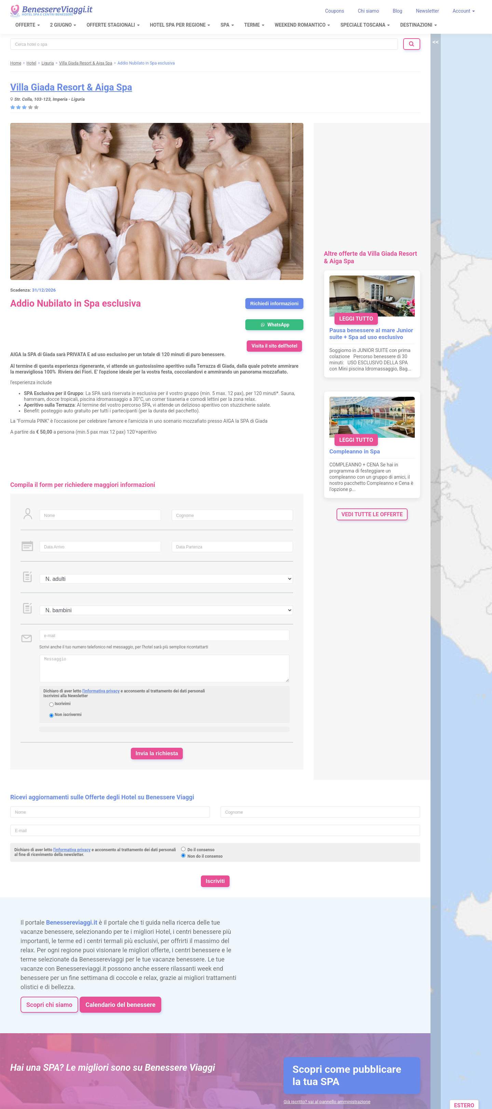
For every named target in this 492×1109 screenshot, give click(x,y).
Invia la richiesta (157, 753)
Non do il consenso (205, 856)
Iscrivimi (62, 703)
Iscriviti (215, 881)
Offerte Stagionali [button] (112, 25)
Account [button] (464, 11)
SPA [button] (227, 25)
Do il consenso (201, 849)
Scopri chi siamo (49, 1004)
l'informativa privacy (101, 691)
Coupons (334, 11)
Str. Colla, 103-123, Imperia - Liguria (49, 99)
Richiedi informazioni (274, 303)
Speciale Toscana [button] (365, 25)
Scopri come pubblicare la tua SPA (346, 1075)
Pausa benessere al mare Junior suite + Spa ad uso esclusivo (371, 333)
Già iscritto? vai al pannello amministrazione (327, 1101)
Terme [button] (254, 25)
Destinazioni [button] (418, 25)
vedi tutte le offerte (371, 514)
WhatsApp (274, 324)
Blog (397, 11)
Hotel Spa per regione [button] (180, 25)
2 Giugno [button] (63, 25)
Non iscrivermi (68, 714)
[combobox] (204, 44)
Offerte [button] (27, 25)
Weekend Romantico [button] (302, 25)
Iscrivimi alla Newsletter (65, 695)
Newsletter (427, 11)
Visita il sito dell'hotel (274, 346)
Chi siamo (368, 11)
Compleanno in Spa (354, 451)
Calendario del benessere (120, 1004)
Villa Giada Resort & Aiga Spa (71, 87)
